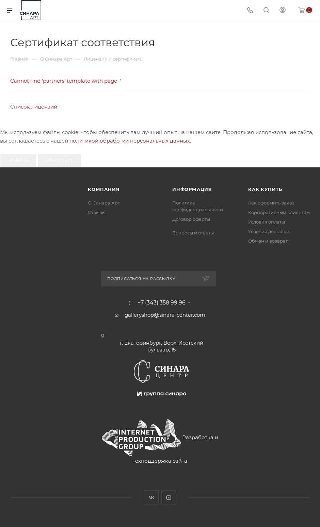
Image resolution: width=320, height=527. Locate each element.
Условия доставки (268, 231)
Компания (103, 189)
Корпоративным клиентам (279, 212)
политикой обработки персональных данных (129, 140)
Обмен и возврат (268, 241)
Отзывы (97, 212)
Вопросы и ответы (193, 232)
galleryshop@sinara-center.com (165, 315)
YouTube (168, 497)
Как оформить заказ (271, 202)
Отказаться (59, 160)
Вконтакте (151, 497)
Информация (192, 189)
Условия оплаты (266, 222)
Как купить (265, 189)
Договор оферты (191, 219)
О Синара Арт (104, 202)
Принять (18, 160)
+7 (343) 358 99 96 (162, 303)
